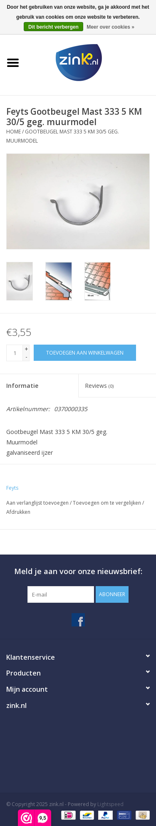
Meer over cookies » (110, 27)
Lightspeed (110, 804)
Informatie (22, 386)
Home (13, 131)
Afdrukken (18, 511)
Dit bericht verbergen (53, 27)
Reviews (99, 386)
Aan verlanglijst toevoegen (37, 502)
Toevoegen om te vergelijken (107, 502)
